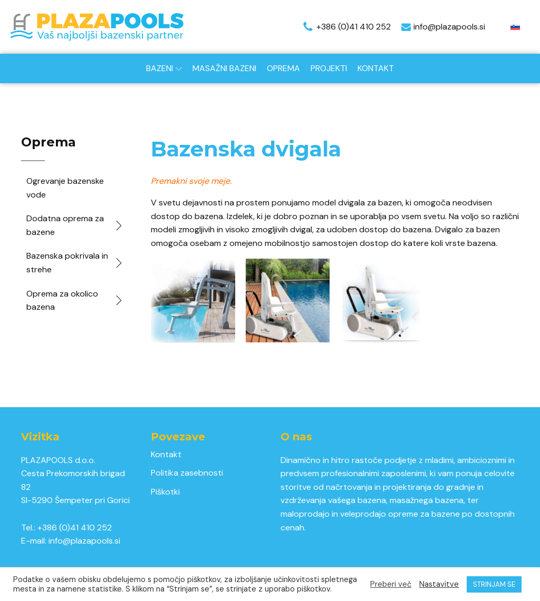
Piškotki (165, 491)
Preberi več (390, 584)
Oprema (283, 68)
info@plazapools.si (84, 540)
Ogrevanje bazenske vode (65, 187)
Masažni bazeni (224, 68)
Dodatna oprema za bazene (75, 225)
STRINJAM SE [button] (494, 584)
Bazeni (164, 68)
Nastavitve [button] (439, 584)
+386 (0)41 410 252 (74, 527)
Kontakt (376, 68)
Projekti (329, 68)
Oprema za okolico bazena (75, 300)
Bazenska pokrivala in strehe (75, 262)
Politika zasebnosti (187, 472)
